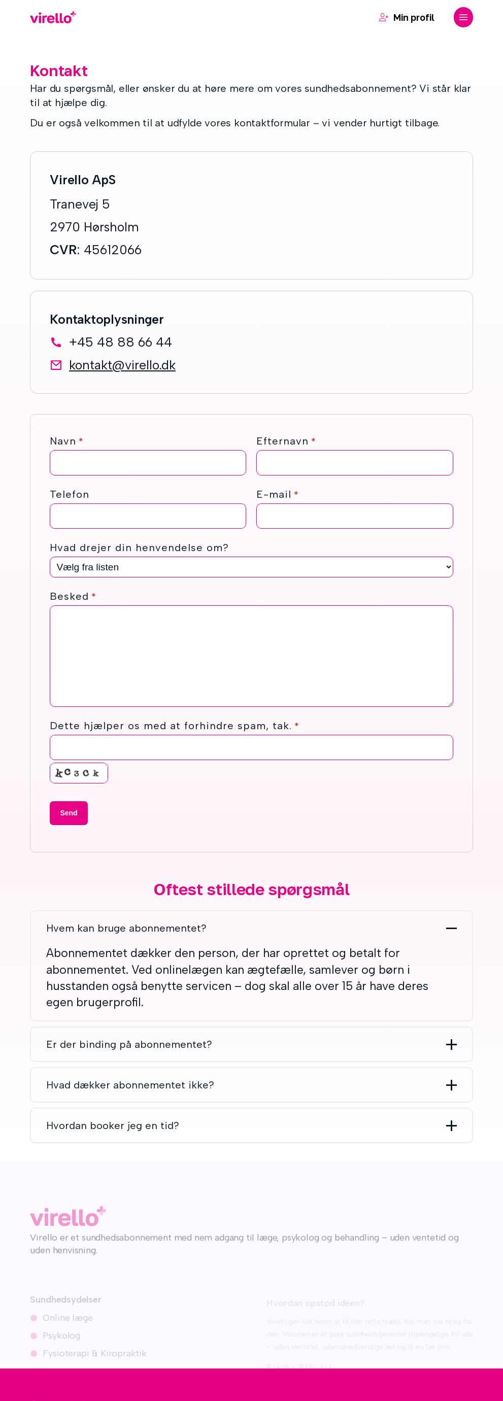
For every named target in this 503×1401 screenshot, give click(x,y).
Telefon (69, 494)
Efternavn (286, 441)
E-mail (277, 494)
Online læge (67, 1322)
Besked (73, 596)
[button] (463, 17)
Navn (67, 441)
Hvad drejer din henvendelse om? (139, 547)
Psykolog (61, 1340)
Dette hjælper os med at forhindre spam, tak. (174, 726)
